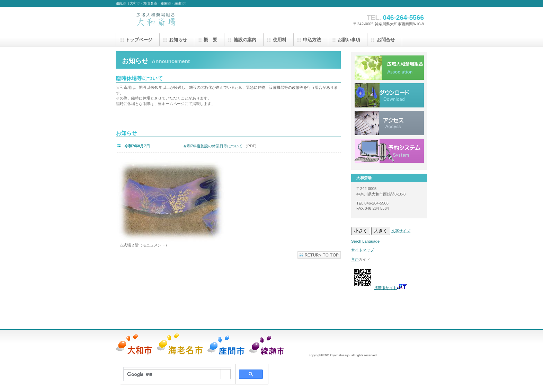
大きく (381, 230)
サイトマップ (362, 250)
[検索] (172, 374)
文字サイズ (400, 231)
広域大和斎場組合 (389, 67)
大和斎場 (185, 20)
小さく (360, 230)
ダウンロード (389, 95)
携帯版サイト (385, 288)
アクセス (389, 123)
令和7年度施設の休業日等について (212, 146)
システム (389, 151)
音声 (355, 259)
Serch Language (365, 241)
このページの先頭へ (319, 255)
